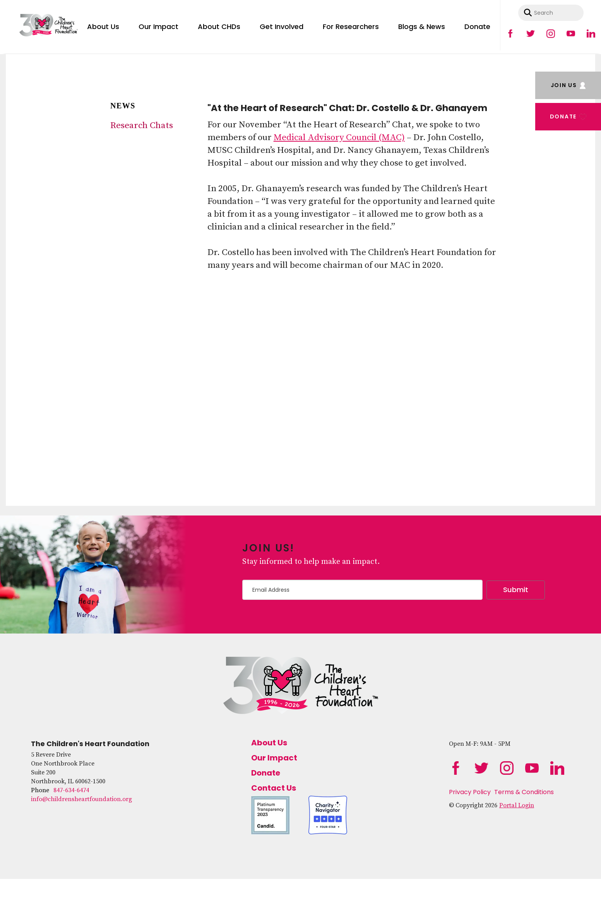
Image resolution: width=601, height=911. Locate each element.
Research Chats (141, 125)
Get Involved (281, 26)
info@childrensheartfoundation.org (81, 799)
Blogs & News (421, 26)
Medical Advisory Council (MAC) (339, 137)
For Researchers (351, 26)
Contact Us (273, 788)
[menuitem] (103, 25)
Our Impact (158, 26)
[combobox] (551, 13)
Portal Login (516, 805)
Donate (477, 26)
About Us (103, 26)
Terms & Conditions (524, 792)
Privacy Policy (470, 792)
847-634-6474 (71, 790)
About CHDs (219, 26)
